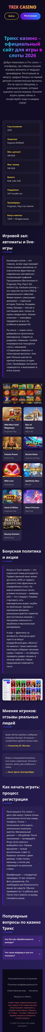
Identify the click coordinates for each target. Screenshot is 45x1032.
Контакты (33, 990)
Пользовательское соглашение (22, 978)
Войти (12, 16)
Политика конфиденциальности (22, 984)
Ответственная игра (16, 990)
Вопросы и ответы (22, 996)
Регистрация (30, 15)
